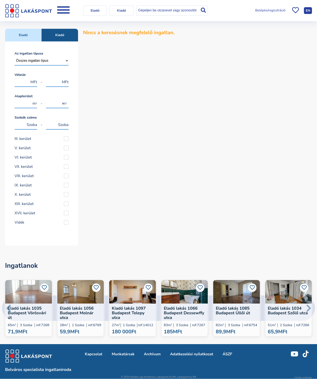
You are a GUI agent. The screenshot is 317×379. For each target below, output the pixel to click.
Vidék (19, 222)
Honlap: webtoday (303, 377)
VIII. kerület (24, 176)
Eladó (23, 35)
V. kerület (23, 148)
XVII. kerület (25, 213)
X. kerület (23, 194)
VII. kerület (24, 166)
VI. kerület (23, 157)
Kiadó (59, 35)
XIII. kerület (24, 204)
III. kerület (23, 139)
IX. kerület (23, 185)
